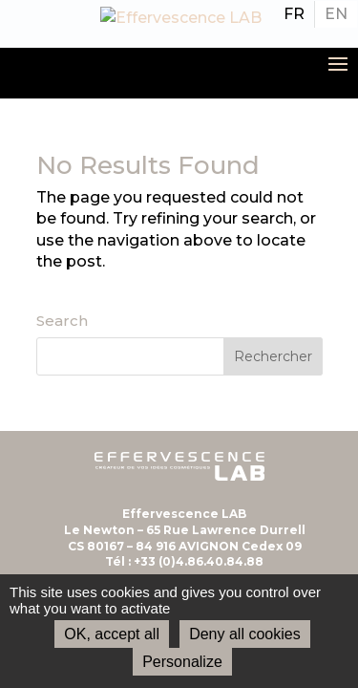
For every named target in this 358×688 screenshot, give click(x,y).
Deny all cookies (245, 634)
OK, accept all (111, 634)
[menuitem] (294, 14)
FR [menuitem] (294, 14)
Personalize (182, 662)
